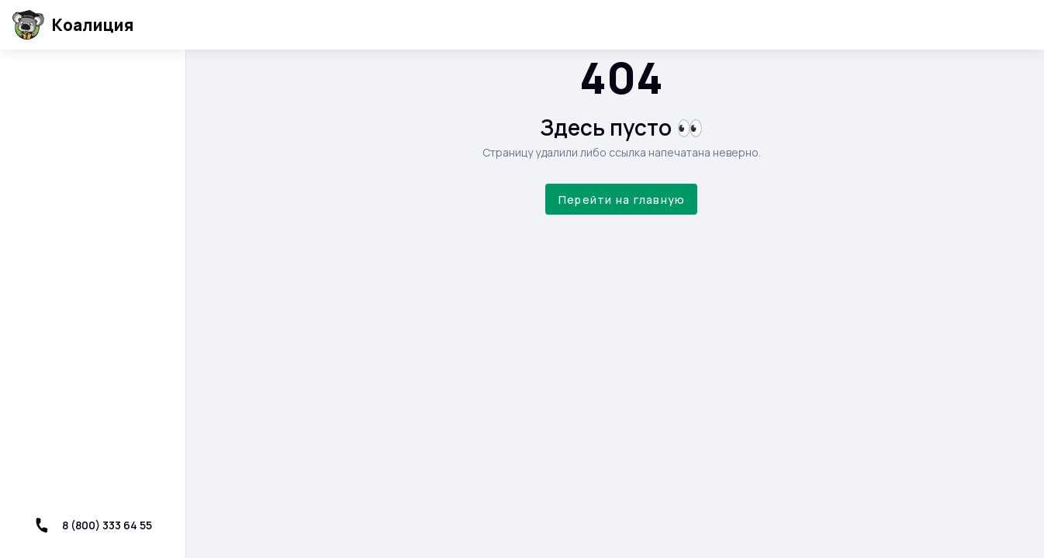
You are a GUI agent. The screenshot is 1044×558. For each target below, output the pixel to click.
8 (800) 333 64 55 (93, 525)
